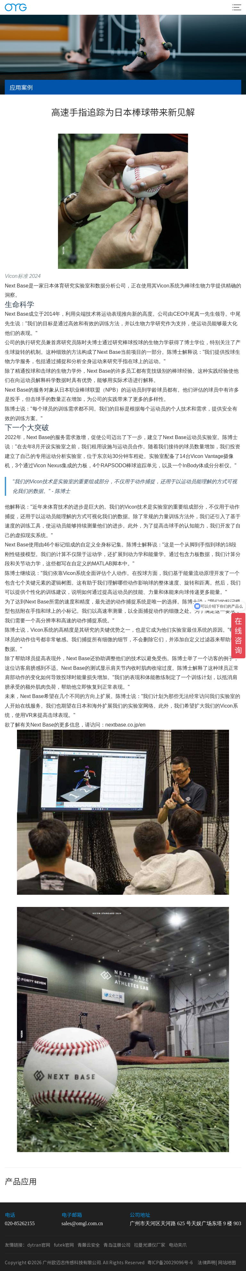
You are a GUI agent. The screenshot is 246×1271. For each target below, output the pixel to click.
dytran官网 (38, 1245)
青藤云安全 (89, 1245)
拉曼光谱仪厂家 (149, 1245)
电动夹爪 (178, 1245)
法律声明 (207, 1262)
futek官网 (64, 1245)
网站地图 (227, 1262)
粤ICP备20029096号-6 (170, 1262)
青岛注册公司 (116, 1245)
